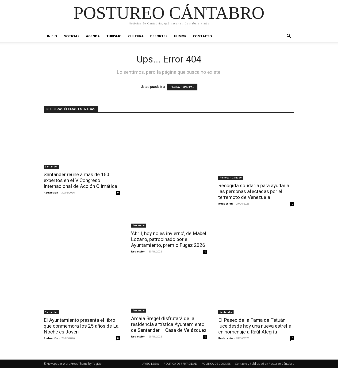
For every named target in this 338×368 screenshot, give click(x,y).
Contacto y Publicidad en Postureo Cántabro (264, 364)
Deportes (158, 36)
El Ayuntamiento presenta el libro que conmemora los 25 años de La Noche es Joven (81, 326)
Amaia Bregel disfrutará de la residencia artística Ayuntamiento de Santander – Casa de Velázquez (169, 324)
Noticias (71, 36)
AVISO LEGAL (150, 364)
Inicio (52, 36)
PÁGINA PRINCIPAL (182, 87)
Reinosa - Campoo (231, 177)
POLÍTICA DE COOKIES (216, 364)
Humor (180, 36)
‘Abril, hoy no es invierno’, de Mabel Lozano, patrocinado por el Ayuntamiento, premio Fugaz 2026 (168, 239)
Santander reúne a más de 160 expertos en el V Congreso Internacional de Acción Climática (80, 180)
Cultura (136, 36)
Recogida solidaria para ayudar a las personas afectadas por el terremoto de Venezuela (253, 191)
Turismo (114, 36)
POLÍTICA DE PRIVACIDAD (180, 364)
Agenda (93, 36)
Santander (51, 166)
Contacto (202, 36)
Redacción (51, 192)
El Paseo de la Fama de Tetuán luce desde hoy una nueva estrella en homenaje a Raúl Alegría (254, 326)
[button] (288, 36)
